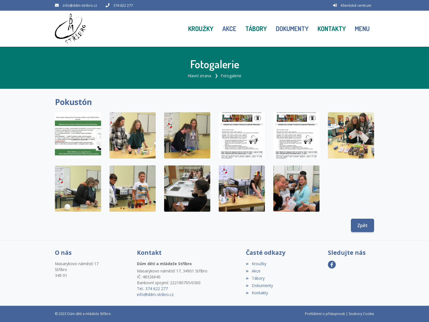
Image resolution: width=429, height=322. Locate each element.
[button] (362, 29)
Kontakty (257, 292)
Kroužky (256, 263)
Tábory (255, 278)
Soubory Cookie (361, 313)
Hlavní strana (199, 75)
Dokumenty (259, 285)
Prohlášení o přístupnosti (325, 313)
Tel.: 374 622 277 (152, 288)
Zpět (362, 225)
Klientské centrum (356, 5)
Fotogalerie (231, 75)
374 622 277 (123, 5)
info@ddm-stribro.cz (80, 5)
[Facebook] (332, 265)
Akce (253, 271)
